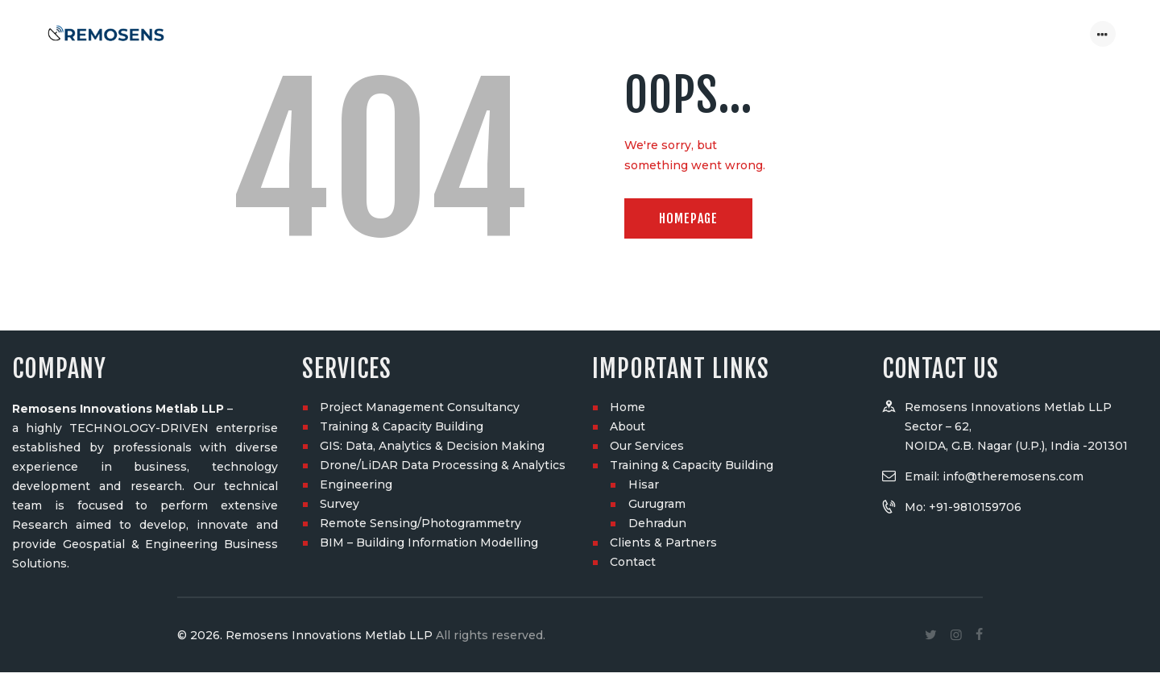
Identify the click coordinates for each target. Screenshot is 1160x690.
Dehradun (657, 263)
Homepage (688, 218)
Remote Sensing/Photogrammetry (420, 263)
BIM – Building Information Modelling (429, 283)
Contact (633, 302)
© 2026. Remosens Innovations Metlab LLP (305, 375)
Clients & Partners (663, 283)
